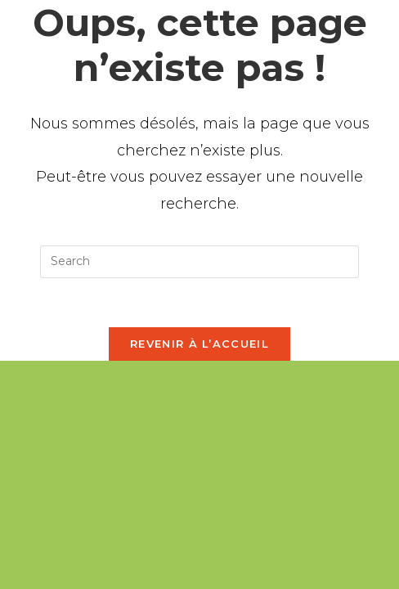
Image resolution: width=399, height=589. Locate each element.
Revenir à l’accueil (199, 343)
